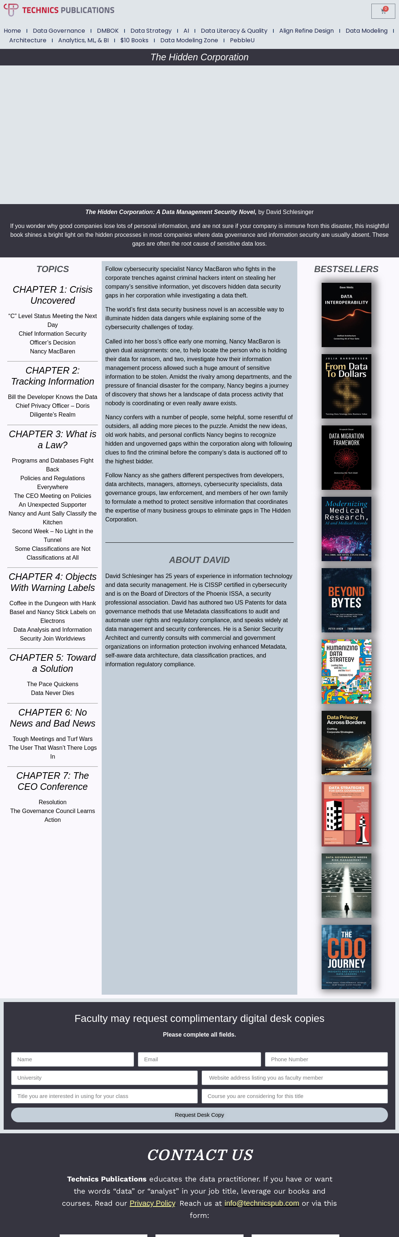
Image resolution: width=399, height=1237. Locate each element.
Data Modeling (367, 30)
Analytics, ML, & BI (83, 40)
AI (186, 30)
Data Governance (59, 30)
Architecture (27, 40)
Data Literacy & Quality (234, 30)
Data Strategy (151, 30)
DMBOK (108, 30)
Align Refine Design (306, 30)
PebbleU (242, 40)
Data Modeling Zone (189, 40)
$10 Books (134, 40)
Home (12, 30)
